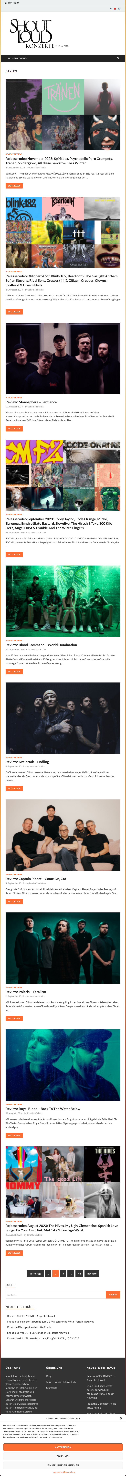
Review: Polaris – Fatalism (26, 992)
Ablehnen (63, 1456)
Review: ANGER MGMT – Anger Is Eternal (31, 1315)
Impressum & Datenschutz (63, 1472)
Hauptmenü (19, 58)
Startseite (51, 1387)
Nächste (92, 1273)
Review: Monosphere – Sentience (31, 402)
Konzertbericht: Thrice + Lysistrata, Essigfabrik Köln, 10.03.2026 (43, 1338)
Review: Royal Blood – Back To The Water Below (43, 1109)
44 (79, 1273)
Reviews (18, 154)
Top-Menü (13, 3)
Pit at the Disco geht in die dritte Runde (29, 1327)
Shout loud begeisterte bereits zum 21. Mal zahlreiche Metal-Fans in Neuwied (50, 1321)
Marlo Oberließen (37, 883)
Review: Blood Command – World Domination (41, 645)
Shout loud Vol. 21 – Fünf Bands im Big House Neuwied (38, 1332)
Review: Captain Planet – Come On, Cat (36, 879)
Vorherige (35, 1273)
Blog (48, 1375)
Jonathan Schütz (38, 167)
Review (9, 154)
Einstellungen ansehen (63, 1465)
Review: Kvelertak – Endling (27, 762)
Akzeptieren (63, 1447)
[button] (121, 1418)
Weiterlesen (13, 185)
